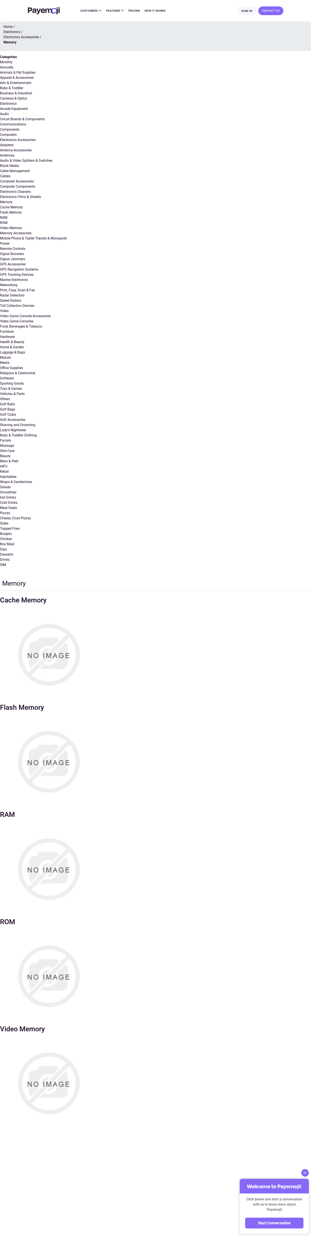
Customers (91, 11)
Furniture (7, 332)
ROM (4, 223)
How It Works (155, 11)
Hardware (7, 337)
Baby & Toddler (11, 88)
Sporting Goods (12, 384)
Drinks (5, 560)
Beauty (5, 456)
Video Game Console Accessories (25, 316)
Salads (5, 487)
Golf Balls (7, 404)
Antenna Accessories (16, 151)
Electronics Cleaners (15, 192)
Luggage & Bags (12, 353)
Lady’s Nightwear (13, 430)
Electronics (8, 104)
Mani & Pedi (9, 462)
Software (7, 379)
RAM (3, 218)
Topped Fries (10, 529)
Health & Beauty (12, 342)
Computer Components (17, 187)
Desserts (6, 555)
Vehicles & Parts (12, 394)
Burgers (6, 534)
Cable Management (15, 171)
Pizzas (5, 513)
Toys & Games (11, 389)
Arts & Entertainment (15, 83)
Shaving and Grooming (17, 425)
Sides (4, 524)
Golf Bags (7, 410)
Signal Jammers (12, 259)
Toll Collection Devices (17, 306)
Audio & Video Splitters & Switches (26, 161)
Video (4, 311)
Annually (6, 68)
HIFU (3, 467)
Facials (5, 441)
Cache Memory (11, 208)
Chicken (6, 539)
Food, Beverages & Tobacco (21, 327)
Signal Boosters (12, 254)
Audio (4, 114)
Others (5, 399)
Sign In (246, 11)
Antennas (7, 156)
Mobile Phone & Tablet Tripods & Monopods (33, 239)
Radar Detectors (12, 296)
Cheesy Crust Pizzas (15, 519)
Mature (5, 358)
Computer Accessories (17, 182)
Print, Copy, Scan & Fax (17, 290)
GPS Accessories (13, 265)
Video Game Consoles (16, 322)
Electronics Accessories (18, 140)
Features (115, 11)
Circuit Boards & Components (22, 119)
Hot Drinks (8, 498)
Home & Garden (12, 347)
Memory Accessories (16, 233)
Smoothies (8, 493)
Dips (3, 550)
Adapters (7, 145)
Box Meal (7, 544)
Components (9, 130)
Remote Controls (12, 249)
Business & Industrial (16, 94)
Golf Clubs (8, 415)
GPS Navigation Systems (19, 270)
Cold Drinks (8, 503)
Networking (8, 285)
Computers (8, 135)
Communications (13, 125)
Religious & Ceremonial (17, 373)
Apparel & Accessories (17, 78)
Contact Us (271, 11)
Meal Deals (8, 508)
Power (5, 244)
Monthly (6, 62)
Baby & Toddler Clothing (18, 436)
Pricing (134, 11)
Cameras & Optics (13, 99)
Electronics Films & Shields (20, 197)
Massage (7, 446)
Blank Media (9, 166)
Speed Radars (10, 301)
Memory (6, 202)
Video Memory (11, 228)
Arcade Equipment (14, 109)
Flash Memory (11, 213)
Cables (5, 176)
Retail (4, 472)
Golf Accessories (12, 420)
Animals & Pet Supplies (17, 73)
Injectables (8, 477)
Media (5, 363)
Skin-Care (7, 451)
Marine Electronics (14, 280)
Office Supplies (11, 368)
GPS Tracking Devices (16, 275)
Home (8, 27)
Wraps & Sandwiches (16, 482)
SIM (3, 565)
